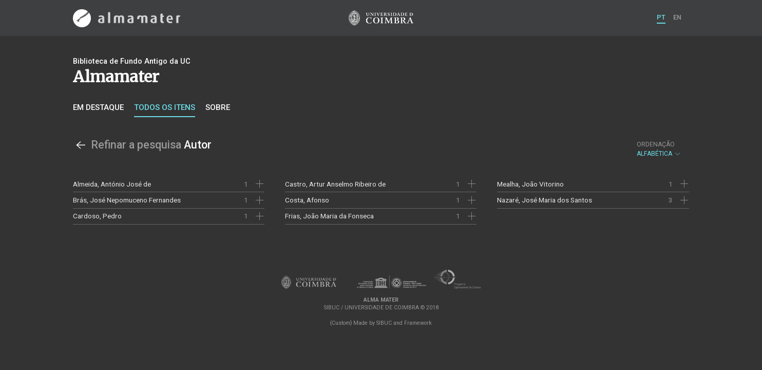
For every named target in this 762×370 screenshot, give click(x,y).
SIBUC (384, 323)
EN (677, 17)
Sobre (217, 107)
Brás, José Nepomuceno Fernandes (127, 200)
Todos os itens (164, 107)
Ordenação (656, 144)
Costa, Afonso (307, 200)
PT (661, 17)
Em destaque (98, 107)
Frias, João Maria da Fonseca (329, 216)
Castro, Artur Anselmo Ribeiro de (335, 184)
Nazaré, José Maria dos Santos (544, 200)
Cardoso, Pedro (97, 216)
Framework (418, 323)
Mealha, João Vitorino (530, 184)
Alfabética (659, 149)
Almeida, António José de (112, 184)
